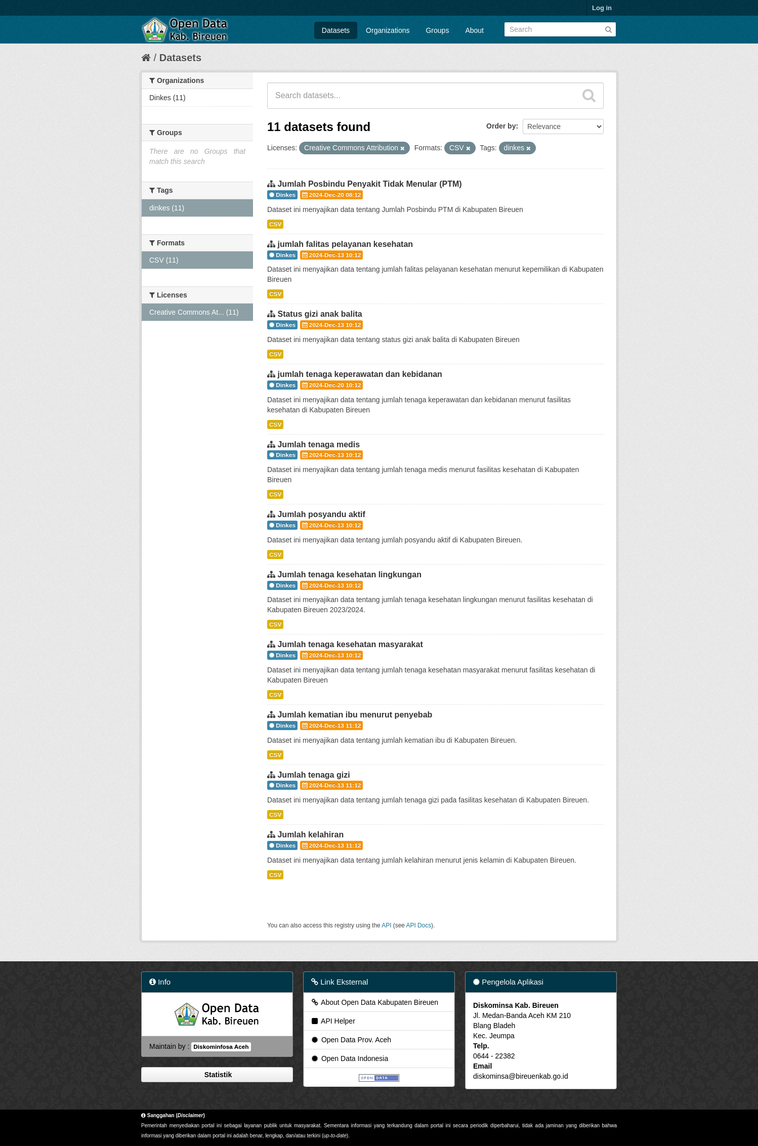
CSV (275, 224)
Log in (602, 8)
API (386, 925)
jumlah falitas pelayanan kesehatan (345, 244)
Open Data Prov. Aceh (350, 1040)
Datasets (336, 30)
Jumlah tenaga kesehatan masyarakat (350, 644)
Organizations (387, 30)
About (474, 30)
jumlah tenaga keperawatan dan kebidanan (359, 374)
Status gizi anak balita (319, 314)
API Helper (332, 1021)
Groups (437, 30)
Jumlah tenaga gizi (313, 775)
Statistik (217, 1075)
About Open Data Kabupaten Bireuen (374, 1002)
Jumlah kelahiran (310, 834)
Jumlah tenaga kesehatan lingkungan (349, 574)
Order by (501, 126)
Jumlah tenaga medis (318, 444)
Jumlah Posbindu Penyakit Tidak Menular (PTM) (369, 184)
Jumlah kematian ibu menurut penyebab (354, 714)
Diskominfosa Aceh (220, 1046)
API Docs (419, 925)
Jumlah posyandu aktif (321, 514)
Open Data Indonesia (349, 1058)
